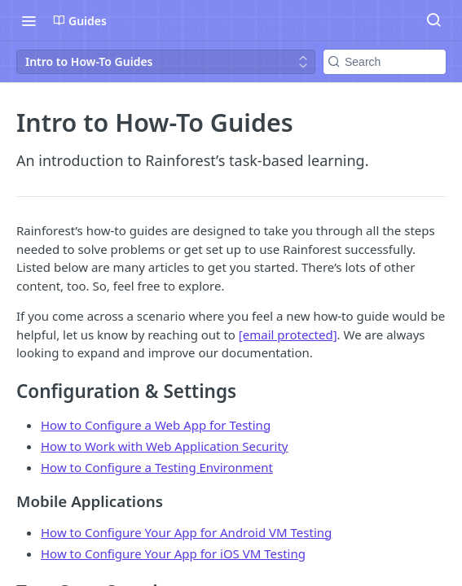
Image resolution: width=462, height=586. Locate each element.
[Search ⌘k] (433, 20)
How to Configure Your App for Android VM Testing (186, 532)
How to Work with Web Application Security (164, 446)
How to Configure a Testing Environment (157, 467)
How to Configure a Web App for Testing (156, 425)
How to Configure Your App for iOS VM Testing (173, 553)
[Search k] (384, 62)
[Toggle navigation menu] (28, 20)
